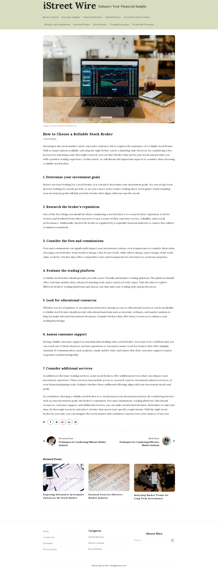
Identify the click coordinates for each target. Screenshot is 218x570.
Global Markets (113, 17)
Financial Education (92, 17)
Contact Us (48, 537)
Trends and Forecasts (143, 24)
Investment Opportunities (137, 17)
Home (46, 531)
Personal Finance (81, 24)
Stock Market (100, 24)
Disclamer (48, 543)
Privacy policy (50, 549)
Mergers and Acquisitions (57, 24)
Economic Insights (71, 17)
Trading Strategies (119, 24)
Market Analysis (51, 17)
